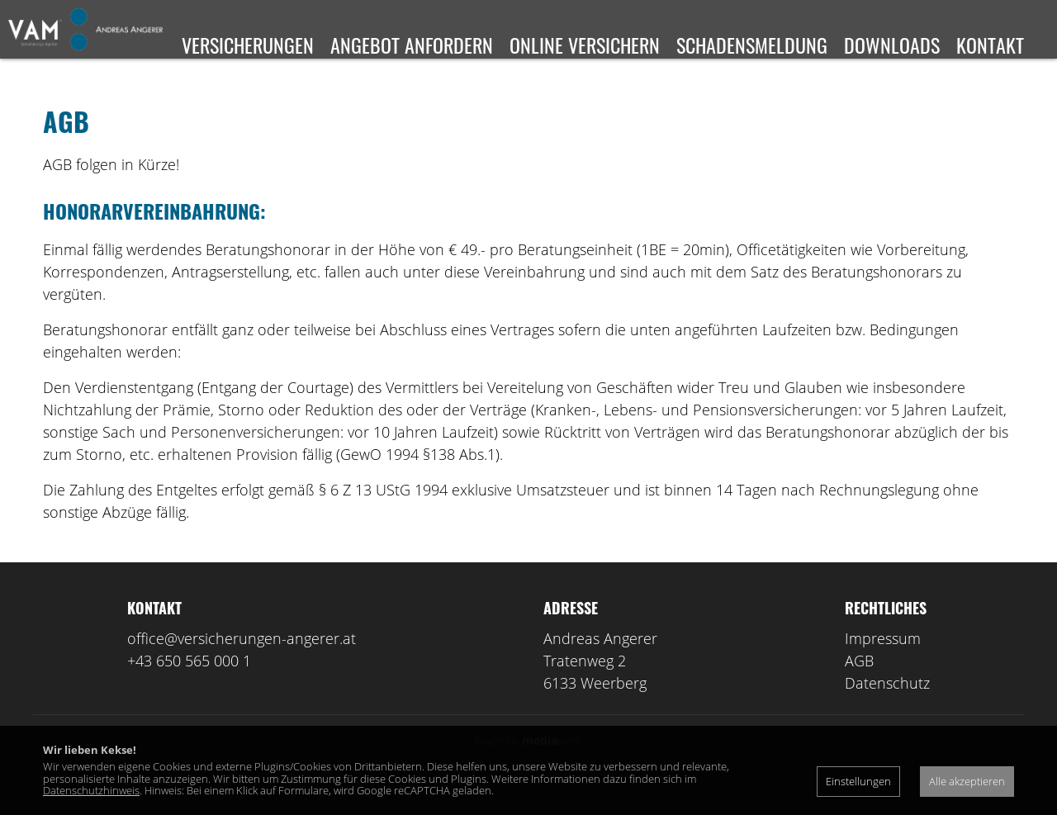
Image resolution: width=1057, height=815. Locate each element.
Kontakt (990, 44)
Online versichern (585, 44)
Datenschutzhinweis (91, 790)
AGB (859, 684)
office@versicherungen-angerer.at (241, 662)
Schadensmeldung (751, 44)
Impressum (883, 662)
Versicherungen (248, 44)
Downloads (892, 44)
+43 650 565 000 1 (189, 684)
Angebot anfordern (411, 44)
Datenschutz (887, 707)
